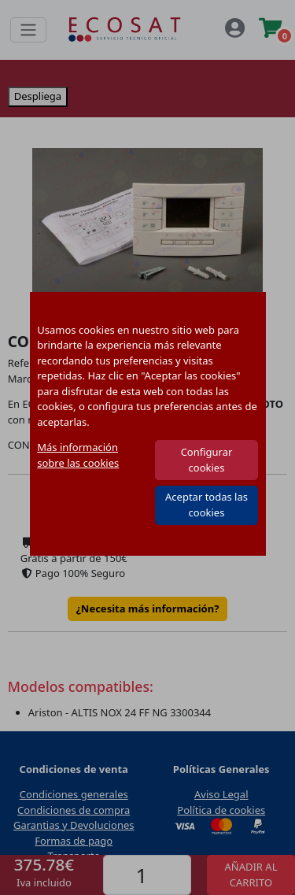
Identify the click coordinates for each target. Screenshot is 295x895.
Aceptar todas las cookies (206, 505)
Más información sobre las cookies (78, 455)
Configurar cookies (207, 460)
